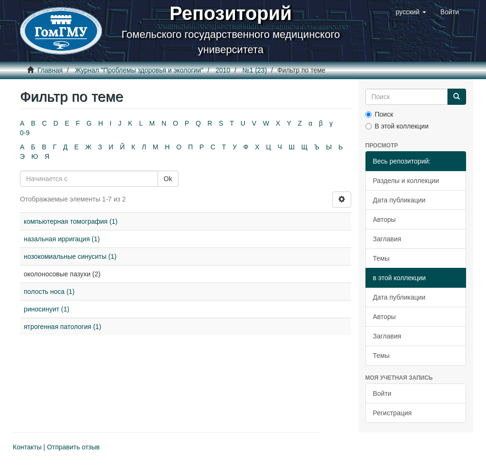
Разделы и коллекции (406, 180)
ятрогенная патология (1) (62, 326)
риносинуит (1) (46, 309)
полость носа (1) (49, 291)
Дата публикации (399, 200)
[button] (411, 12)
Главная (50, 70)
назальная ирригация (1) (62, 239)
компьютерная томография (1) (71, 221)
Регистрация (392, 413)
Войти (382, 393)
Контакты (27, 447)
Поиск (379, 114)
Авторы (384, 219)
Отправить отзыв (73, 447)
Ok (168, 179)
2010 (222, 70)
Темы (381, 258)
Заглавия (387, 239)
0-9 (24, 133)
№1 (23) (255, 70)
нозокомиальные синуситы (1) (70, 256)
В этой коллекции (397, 126)
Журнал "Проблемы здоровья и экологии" (139, 70)
